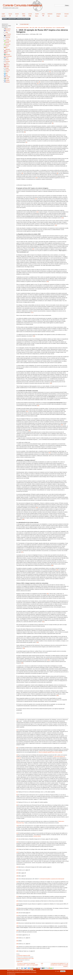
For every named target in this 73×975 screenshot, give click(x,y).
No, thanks (63, 971)
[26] (23, 519)
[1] (42, 61)
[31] (43, 621)
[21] (27, 411)
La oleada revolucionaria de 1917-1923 (25, 958)
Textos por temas (21, 18)
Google (7, 78)
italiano (23, 13)
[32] (37, 642)
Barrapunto (8, 28)
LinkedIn (7, 80)
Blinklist (7, 45)
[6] (24, 132)
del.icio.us (8, 30)
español (37, 13)
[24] (50, 452)
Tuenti (7, 57)
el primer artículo (37, 836)
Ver (17, 24)
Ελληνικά (66, 13)
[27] (22, 552)
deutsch (17, 13)
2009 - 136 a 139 (38, 27)
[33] (24, 648)
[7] (26, 142)
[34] (48, 660)
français (10, 13)
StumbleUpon (9, 56)
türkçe (43, 13)
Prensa (27, 18)
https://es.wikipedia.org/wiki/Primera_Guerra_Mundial (50, 752)
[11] (36, 198)
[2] (49, 71)
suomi (66, 16)
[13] (62, 217)
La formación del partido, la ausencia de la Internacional (51, 878)
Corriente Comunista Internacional (22, 5)
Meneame (8, 49)
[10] (36, 177)
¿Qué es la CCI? (12, 18)
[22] (62, 424)
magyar (58, 16)
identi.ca (7, 64)
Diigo (7, 75)
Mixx (7, 52)
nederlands (49, 13)
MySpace (8, 82)
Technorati (8, 44)
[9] (57, 173)
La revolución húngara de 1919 (23, 955)
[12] (37, 211)
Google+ (7, 66)
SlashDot (8, 70)
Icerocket (8, 61)
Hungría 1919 (19, 961)
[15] (33, 249)
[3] (39, 81)
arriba (42, 964)
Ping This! (8, 37)
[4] (37, 83)
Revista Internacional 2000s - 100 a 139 (25, 27)
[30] (47, 593)
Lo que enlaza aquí (24, 24)
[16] (47, 281)
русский (3, 16)
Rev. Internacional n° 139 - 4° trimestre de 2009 (54, 27)
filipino (36, 16)
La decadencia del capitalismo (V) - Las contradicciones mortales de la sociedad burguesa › (59, 965)
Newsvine (8, 54)
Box (6, 73)
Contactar (4, 18)
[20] (38, 405)
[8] (22, 173)
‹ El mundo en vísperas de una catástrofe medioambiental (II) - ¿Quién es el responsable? (27, 964)
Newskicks (8, 35)
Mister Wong (8, 51)
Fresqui (7, 39)
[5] (52, 123)
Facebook (8, 76)
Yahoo (7, 63)
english (3, 13)
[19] (51, 383)
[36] (57, 695)
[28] (52, 565)
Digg (7, 32)
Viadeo (7, 59)
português (58, 13)
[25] (37, 507)
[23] (29, 430)
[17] (32, 312)
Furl (6, 47)
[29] (57, 569)
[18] (34, 336)
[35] (22, 662)
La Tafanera (8, 34)
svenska (30, 13)
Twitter (7, 71)
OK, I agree (57, 971)
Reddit (7, 68)
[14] (56, 225)
